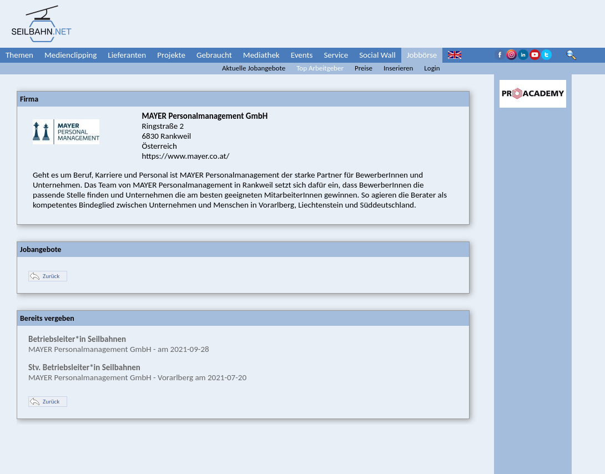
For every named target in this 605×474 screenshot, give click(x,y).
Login (432, 68)
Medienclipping (70, 55)
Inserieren (398, 68)
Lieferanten (127, 55)
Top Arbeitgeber (320, 68)
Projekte (171, 55)
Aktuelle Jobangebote (253, 68)
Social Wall (377, 55)
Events (302, 55)
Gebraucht (214, 55)
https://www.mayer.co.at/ (186, 156)
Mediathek (261, 55)
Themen (19, 55)
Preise (363, 68)
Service (336, 55)
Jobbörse (422, 55)
